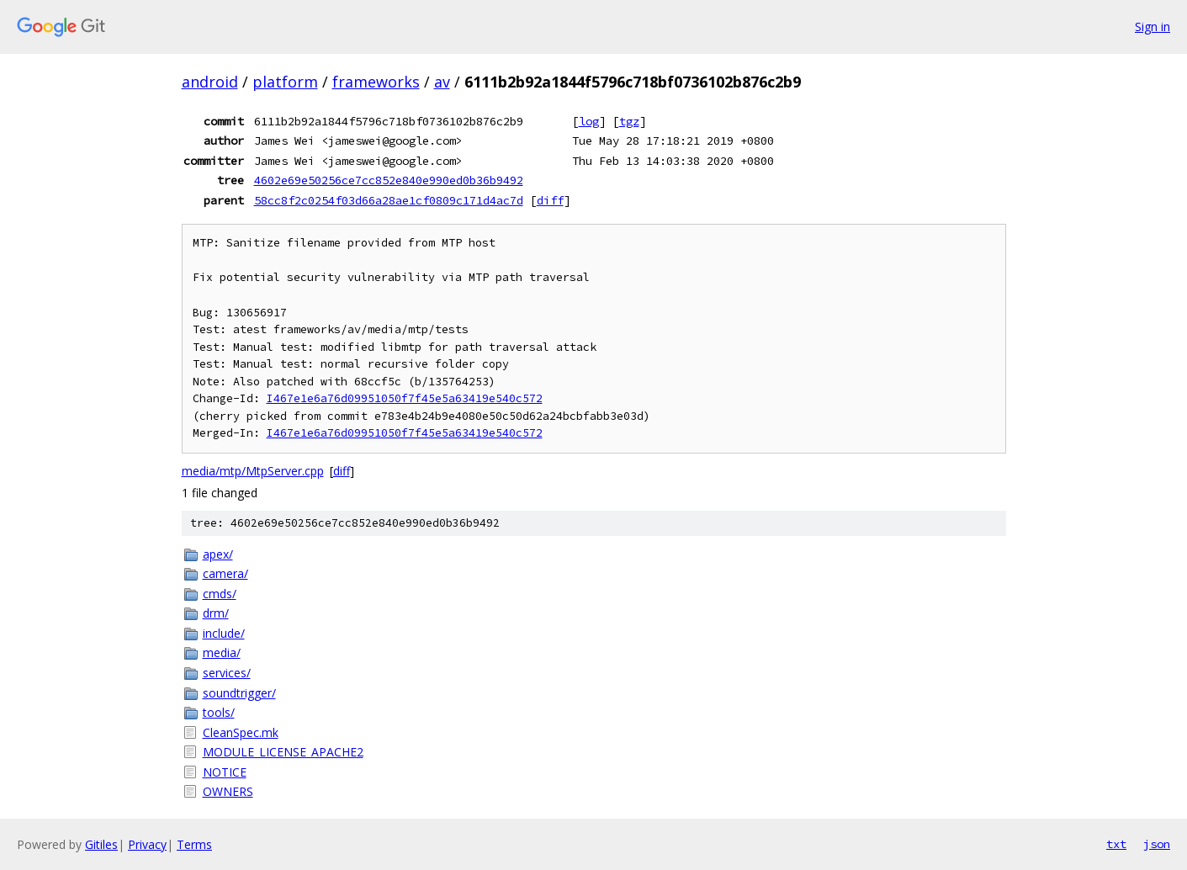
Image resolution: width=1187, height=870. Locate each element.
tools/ (219, 712)
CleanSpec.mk (240, 732)
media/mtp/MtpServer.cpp (253, 471)
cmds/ (219, 594)
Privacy (147, 844)
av (442, 82)
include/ (224, 633)
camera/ (225, 573)
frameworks (376, 82)
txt (1116, 843)
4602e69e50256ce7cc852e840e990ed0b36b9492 (388, 180)
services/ (227, 673)
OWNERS (228, 791)
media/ (222, 652)
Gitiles (101, 844)
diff (550, 200)
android (210, 82)
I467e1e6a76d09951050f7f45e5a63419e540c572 (405, 398)
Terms (194, 844)
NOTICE (224, 772)
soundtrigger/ (239, 693)
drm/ (216, 613)
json (1156, 843)
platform (285, 82)
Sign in (1152, 26)
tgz (629, 121)
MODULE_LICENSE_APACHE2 (283, 752)
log (589, 121)
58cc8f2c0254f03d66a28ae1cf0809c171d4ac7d (388, 200)
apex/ (218, 554)
